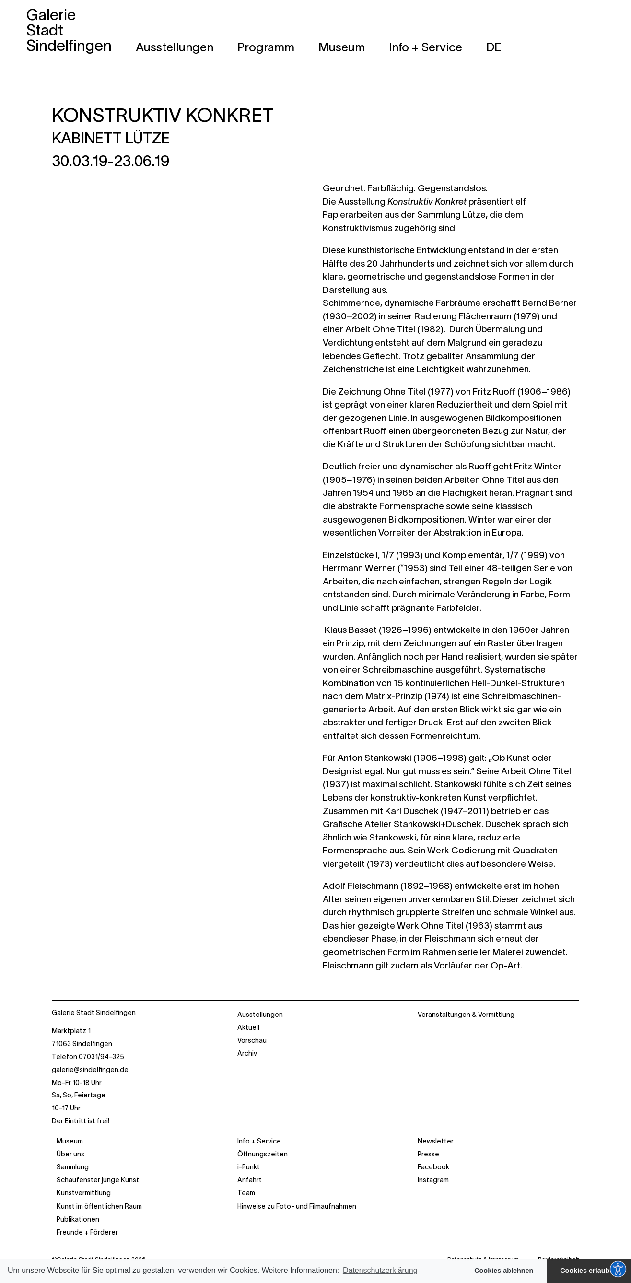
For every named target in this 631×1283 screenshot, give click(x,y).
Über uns (70, 1154)
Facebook (433, 1167)
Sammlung (73, 1167)
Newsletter (436, 1141)
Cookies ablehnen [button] (503, 1270)
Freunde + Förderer (87, 1232)
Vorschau (252, 1040)
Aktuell (248, 1027)
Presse (428, 1154)
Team (246, 1193)
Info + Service (259, 1141)
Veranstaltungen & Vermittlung (466, 1014)
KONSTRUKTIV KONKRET (162, 115)
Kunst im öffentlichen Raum (99, 1206)
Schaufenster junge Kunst (98, 1180)
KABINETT (111, 137)
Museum (70, 1141)
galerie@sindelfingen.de (90, 1069)
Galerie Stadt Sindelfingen (94, 1012)
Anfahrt (249, 1180)
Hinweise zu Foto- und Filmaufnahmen (296, 1206)
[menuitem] (494, 47)
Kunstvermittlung (84, 1193)
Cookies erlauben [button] (589, 1270)
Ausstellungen (260, 1014)
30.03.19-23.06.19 (110, 160)
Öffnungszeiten (262, 1154)
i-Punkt (248, 1167)
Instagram (433, 1180)
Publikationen (78, 1219)
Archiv (247, 1053)
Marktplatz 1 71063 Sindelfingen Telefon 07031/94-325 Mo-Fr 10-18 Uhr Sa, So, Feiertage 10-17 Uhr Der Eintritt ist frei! (90, 1076)
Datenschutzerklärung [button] (380, 1270)
